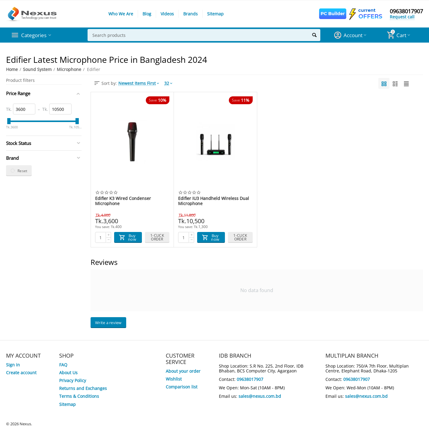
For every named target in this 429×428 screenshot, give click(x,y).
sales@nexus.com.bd (260, 396)
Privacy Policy (72, 380)
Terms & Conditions (79, 396)
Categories (34, 35)
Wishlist (174, 379)
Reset (19, 171)
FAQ (63, 365)
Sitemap (215, 14)
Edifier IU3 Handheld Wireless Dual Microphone (213, 201)
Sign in (13, 365)
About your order (183, 371)
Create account (21, 372)
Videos (167, 14)
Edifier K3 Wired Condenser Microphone (123, 201)
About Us (68, 372)
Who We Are (120, 14)
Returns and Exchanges (83, 388)
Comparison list (181, 387)
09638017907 (406, 11)
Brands (190, 14)
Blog (146, 14)
